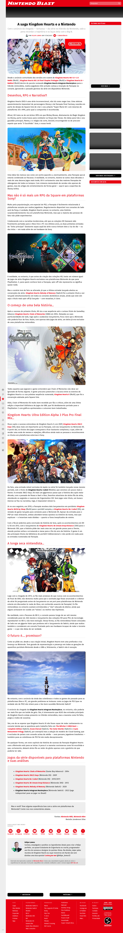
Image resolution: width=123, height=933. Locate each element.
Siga (14, 921)
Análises (15, 916)
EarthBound (65, 915)
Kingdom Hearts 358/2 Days (27, 775)
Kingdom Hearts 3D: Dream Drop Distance (56, 526)
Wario (63, 913)
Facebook (10, 832)
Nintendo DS (30, 921)
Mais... (82, 918)
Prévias (15, 918)
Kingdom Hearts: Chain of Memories (30, 314)
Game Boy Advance (32, 926)
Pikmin (46, 921)
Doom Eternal (35, 729)
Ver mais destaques (104, 176)
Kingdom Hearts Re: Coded (26, 779)
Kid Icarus (47, 926)
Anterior (26, 895)
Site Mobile (16, 908)
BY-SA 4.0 (74, 863)
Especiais (16, 913)
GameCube (29, 923)
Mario (46, 906)
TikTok (43, 832)
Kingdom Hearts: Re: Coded (65, 509)
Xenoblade (65, 920)
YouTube (34, 832)
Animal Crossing (49, 923)
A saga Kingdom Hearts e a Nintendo (46, 24)
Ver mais (105, 86)
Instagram (18, 832)
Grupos (75, 832)
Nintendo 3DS (30, 916)
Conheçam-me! (50, 855)
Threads (58, 832)
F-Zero (46, 916)
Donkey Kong (65, 908)
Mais (83, 832)
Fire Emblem (65, 910)
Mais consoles (30, 929)
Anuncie (95, 913)
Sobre (94, 906)
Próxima (67, 895)
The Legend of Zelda (51, 908)
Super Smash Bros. (67, 923)
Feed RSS (83, 916)
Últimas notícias (98, 23)
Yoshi (46, 918)
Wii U (27, 913)
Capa (14, 906)
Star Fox (47, 913)
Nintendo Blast (38, 861)
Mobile (28, 911)
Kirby (46, 911)
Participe (95, 908)
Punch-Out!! (65, 918)
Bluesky (66, 832)
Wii (27, 918)
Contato (94, 911)
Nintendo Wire (79, 817)
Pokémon (64, 903)
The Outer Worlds (56, 729)
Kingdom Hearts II (61, 394)
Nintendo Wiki (67, 817)
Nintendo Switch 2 (32, 906)
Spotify (50, 832)
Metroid (63, 905)
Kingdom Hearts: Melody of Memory (41, 293)
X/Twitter (27, 832)
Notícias (15, 911)
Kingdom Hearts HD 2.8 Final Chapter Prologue (39, 80)
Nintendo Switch (31, 908)
